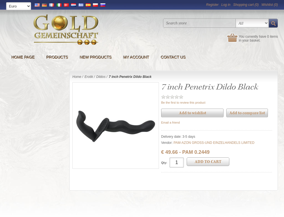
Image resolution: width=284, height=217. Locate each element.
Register (212, 5)
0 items (272, 37)
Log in (225, 5)
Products (58, 57)
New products (96, 57)
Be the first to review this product (183, 102)
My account (136, 57)
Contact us (173, 57)
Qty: (164, 162)
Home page (23, 57)
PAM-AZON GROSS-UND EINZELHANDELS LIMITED (214, 143)
